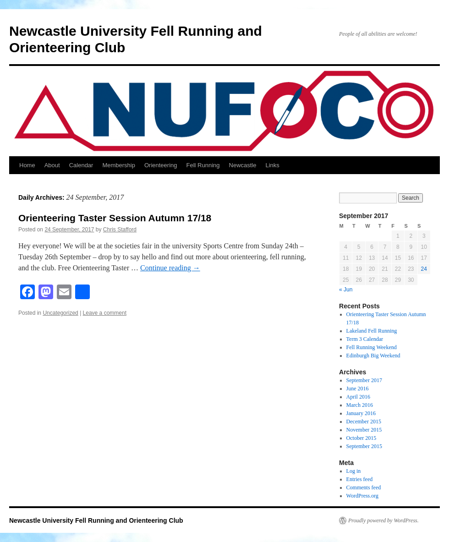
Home (27, 165)
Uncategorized (60, 313)
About (52, 165)
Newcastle (243, 165)
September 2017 (364, 380)
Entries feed (359, 479)
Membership (118, 165)
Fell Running (203, 165)
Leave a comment (104, 313)
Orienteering (160, 165)
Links (272, 165)
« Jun (345, 289)
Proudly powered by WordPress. (383, 520)
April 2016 (358, 397)
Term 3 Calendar (364, 339)
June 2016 (357, 388)
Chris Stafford (120, 229)
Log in (353, 471)
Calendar (81, 165)
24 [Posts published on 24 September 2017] (424, 269)
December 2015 (363, 421)
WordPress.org (362, 496)
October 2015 (361, 438)
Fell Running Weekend (371, 347)
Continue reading (170, 268)
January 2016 (361, 413)
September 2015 (364, 446)
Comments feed (363, 487)
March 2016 (359, 405)
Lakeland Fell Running (371, 331)
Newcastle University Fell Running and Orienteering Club (96, 520)
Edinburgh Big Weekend (373, 355)
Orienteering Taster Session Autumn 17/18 (114, 218)
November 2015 (364, 430)
